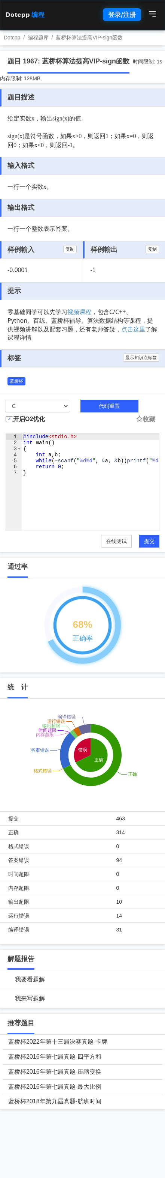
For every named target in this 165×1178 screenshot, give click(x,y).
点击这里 (133, 329)
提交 (149, 541)
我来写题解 (30, 998)
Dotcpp (25, 14)
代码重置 (109, 406)
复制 (69, 249)
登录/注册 (122, 14)
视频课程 (79, 312)
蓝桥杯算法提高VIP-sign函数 (89, 38)
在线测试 (116, 541)
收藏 (145, 419)
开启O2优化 (29, 419)
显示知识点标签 (141, 357)
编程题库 (38, 38)
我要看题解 (30, 979)
